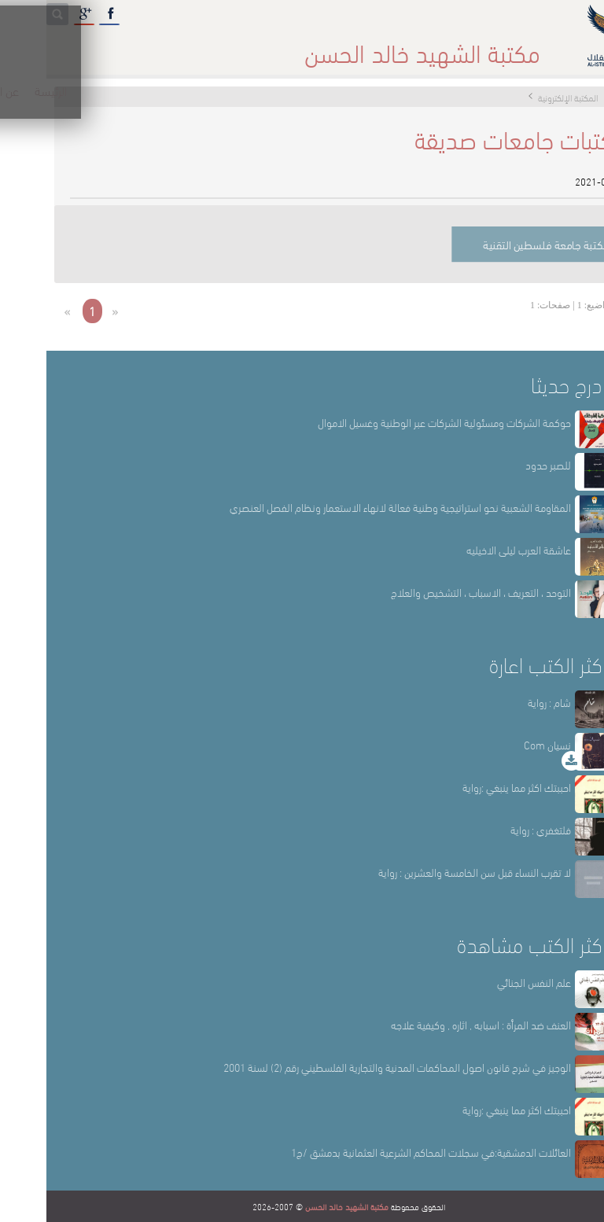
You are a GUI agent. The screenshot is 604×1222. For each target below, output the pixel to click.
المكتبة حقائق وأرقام (234, 46)
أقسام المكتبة (341, 46)
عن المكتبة (425, 46)
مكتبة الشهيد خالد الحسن (300, 1206)
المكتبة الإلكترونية (120, 46)
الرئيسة (491, 46)
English (33, 46)
